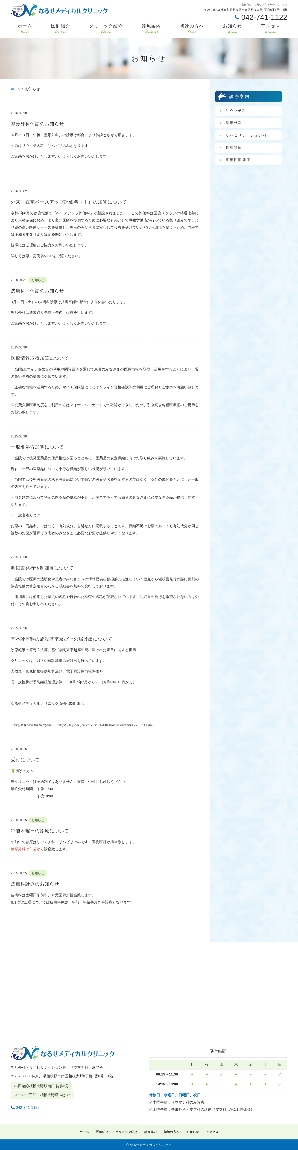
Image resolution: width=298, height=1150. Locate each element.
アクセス (270, 28)
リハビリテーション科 (248, 136)
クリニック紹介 (106, 28)
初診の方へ (192, 28)
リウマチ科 (237, 111)
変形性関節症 (239, 161)
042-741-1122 (40, 1106)
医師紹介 (60, 28)
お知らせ (232, 28)
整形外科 (234, 123)
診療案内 (151, 28)
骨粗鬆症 (234, 148)
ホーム (25, 28)
